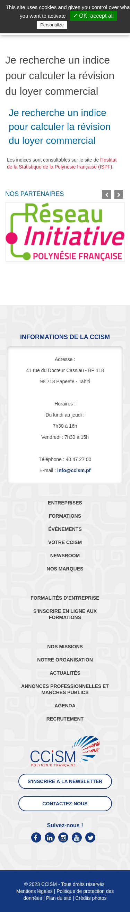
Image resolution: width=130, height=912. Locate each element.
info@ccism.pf (73, 470)
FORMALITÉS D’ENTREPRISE (65, 598)
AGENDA (65, 705)
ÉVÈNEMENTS (64, 529)
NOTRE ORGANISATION (65, 660)
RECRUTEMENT (65, 719)
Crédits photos (90, 898)
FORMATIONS (65, 516)
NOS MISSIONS (65, 646)
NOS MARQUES (65, 569)
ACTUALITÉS (65, 673)
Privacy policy (86, 24)
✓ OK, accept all (93, 16)
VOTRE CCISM (65, 542)
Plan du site (58, 898)
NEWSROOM (65, 555)
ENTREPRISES (65, 503)
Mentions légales (34, 891)
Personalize (52, 24)
